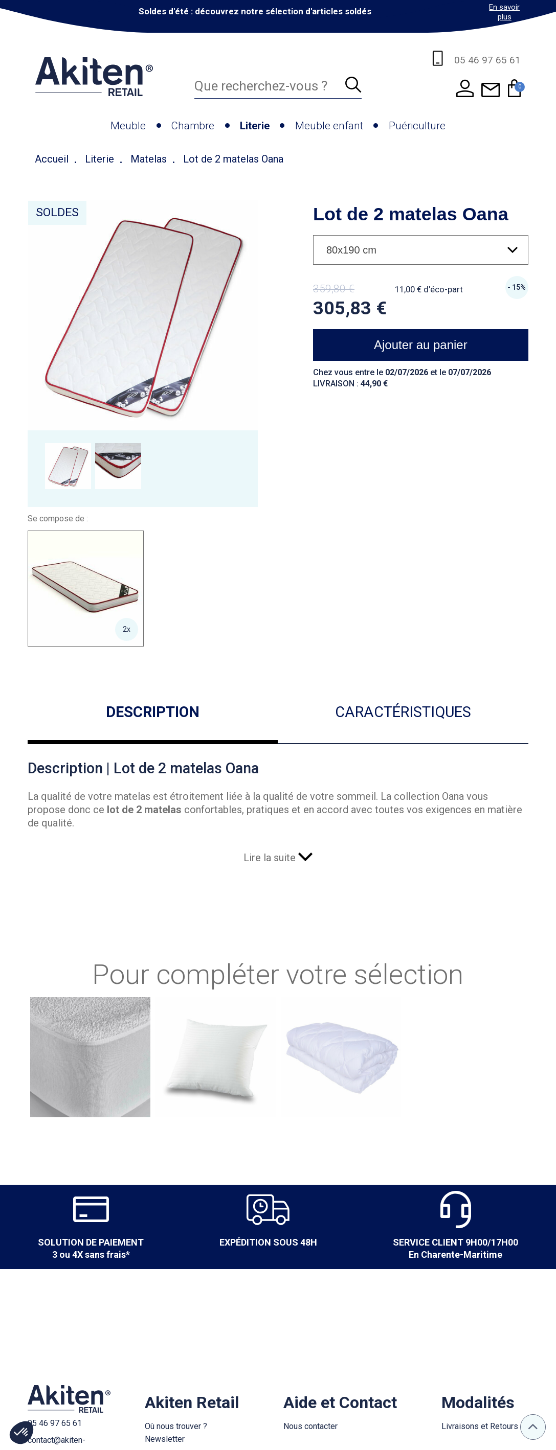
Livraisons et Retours (479, 1426)
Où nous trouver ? (176, 1426)
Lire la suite (278, 857)
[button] (21, 1432)
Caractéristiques (403, 712)
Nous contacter (310, 1426)
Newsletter (165, 1439)
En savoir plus (504, 12)
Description (152, 712)
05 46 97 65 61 (55, 1423)
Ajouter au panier (421, 345)
